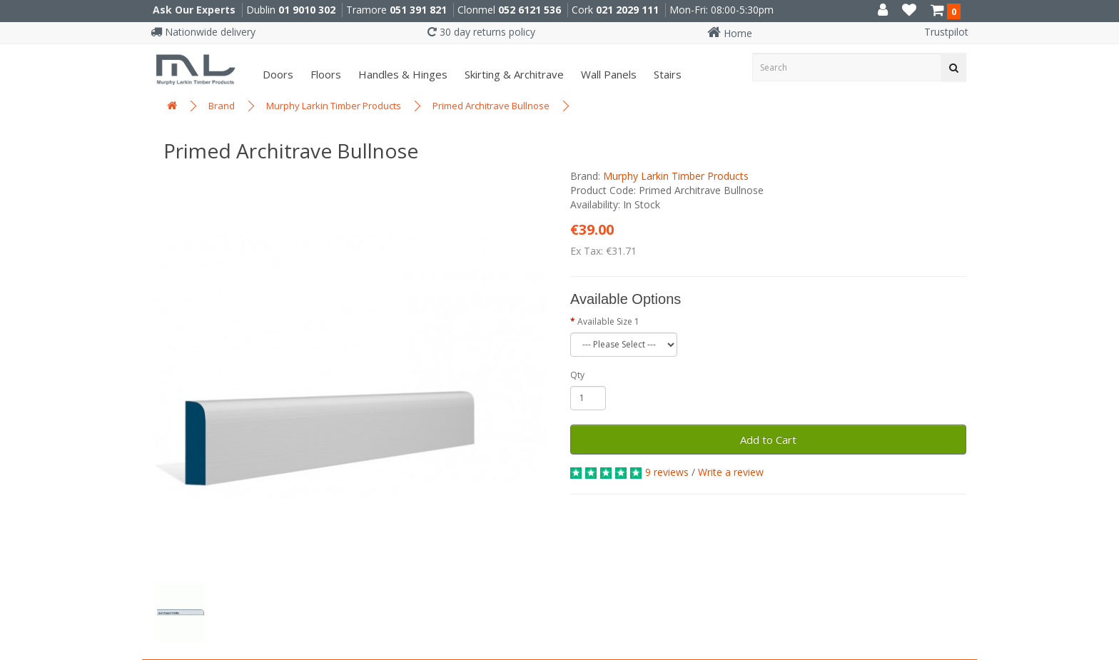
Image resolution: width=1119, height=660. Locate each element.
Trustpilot (946, 32)
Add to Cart (768, 439)
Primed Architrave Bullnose (491, 105)
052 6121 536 (529, 9)
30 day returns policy (481, 32)
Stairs (666, 74)
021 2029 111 (627, 9)
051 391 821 (418, 9)
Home (729, 33)
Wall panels (607, 74)
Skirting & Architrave (513, 74)
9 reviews (667, 472)
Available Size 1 (608, 321)
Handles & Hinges (401, 74)
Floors (324, 74)
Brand (221, 105)
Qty (577, 375)
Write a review (731, 472)
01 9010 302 (306, 9)
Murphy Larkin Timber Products (333, 105)
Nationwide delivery (203, 32)
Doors (276, 74)
